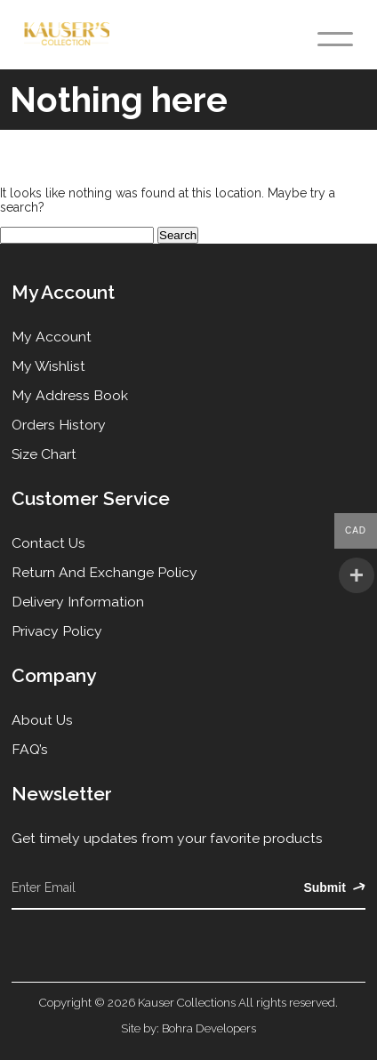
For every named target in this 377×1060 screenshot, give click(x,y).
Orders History (59, 424)
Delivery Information (78, 601)
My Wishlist (48, 365)
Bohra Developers (209, 1028)
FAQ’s (30, 749)
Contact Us (48, 542)
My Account (52, 336)
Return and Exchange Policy (104, 572)
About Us (42, 719)
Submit (334, 887)
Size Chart (44, 454)
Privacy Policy (57, 630)
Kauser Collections (187, 1002)
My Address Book (70, 395)
